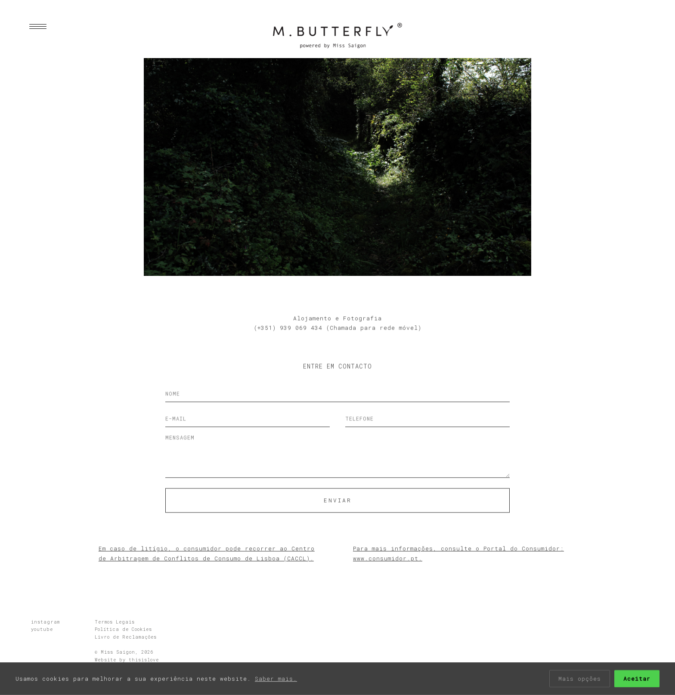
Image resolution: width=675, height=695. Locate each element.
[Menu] (33, 26)
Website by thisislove (127, 660)
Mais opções (579, 679)
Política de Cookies (123, 629)
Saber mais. (276, 679)
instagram (45, 622)
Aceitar (636, 679)
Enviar (338, 518)
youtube (42, 629)
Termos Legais (115, 622)
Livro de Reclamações (126, 637)
